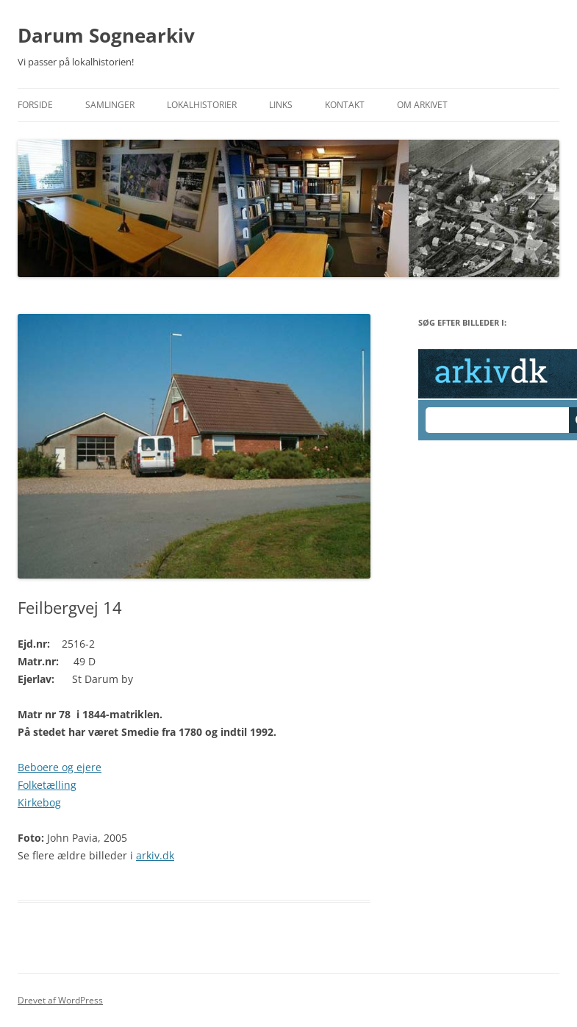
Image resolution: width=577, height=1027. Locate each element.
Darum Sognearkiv (106, 35)
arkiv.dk (155, 855)
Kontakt (345, 105)
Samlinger (110, 105)
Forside (35, 105)
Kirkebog (39, 802)
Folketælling (47, 785)
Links (281, 105)
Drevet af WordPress (60, 1000)
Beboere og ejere (59, 767)
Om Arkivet (422, 105)
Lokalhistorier (202, 105)
